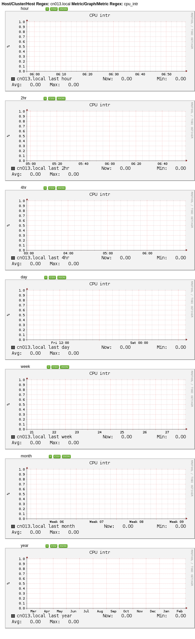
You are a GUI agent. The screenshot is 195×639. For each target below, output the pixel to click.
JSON (63, 9)
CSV (53, 9)
